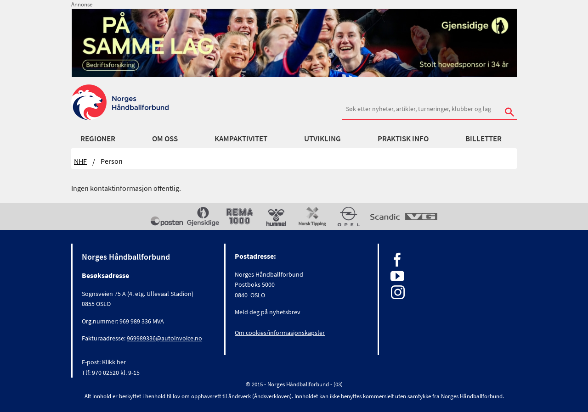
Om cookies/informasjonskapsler (280, 332)
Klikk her (114, 362)
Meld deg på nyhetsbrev (267, 312)
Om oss (165, 139)
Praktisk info (403, 139)
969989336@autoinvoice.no (164, 338)
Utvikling (322, 139)
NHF (80, 161)
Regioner (97, 139)
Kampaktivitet (241, 139)
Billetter (483, 139)
